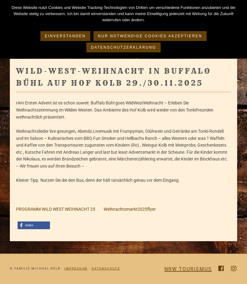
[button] (34, 225)
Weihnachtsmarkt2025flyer (125, 209)
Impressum (76, 268)
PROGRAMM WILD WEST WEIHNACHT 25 (55, 209)
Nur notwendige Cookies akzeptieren (150, 36)
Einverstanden (65, 36)
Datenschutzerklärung (123, 47)
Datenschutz (106, 268)
